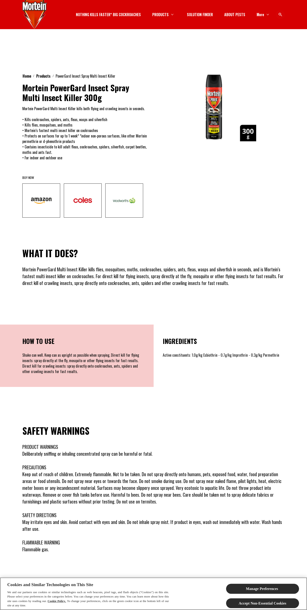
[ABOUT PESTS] (234, 15)
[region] (153, 593)
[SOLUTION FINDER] (200, 15)
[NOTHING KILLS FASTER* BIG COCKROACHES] (108, 15)
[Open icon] (280, 14)
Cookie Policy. (57, 601)
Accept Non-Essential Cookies (262, 603)
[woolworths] (124, 200)
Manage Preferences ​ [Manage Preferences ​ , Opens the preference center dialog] (262, 589)
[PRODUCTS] (160, 15)
